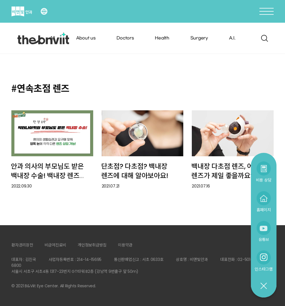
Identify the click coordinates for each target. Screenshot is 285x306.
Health (162, 38)
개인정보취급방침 (92, 245)
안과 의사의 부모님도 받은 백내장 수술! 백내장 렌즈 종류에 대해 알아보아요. (47, 175)
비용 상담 (264, 180)
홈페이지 (264, 209)
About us (86, 38)
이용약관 (125, 245)
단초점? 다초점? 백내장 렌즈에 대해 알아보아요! (134, 171)
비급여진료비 (55, 245)
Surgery (199, 38)
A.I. (232, 38)
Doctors (125, 38)
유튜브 (264, 239)
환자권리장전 (22, 245)
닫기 (263, 286)
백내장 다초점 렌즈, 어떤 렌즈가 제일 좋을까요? (225, 171)
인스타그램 (264, 269)
